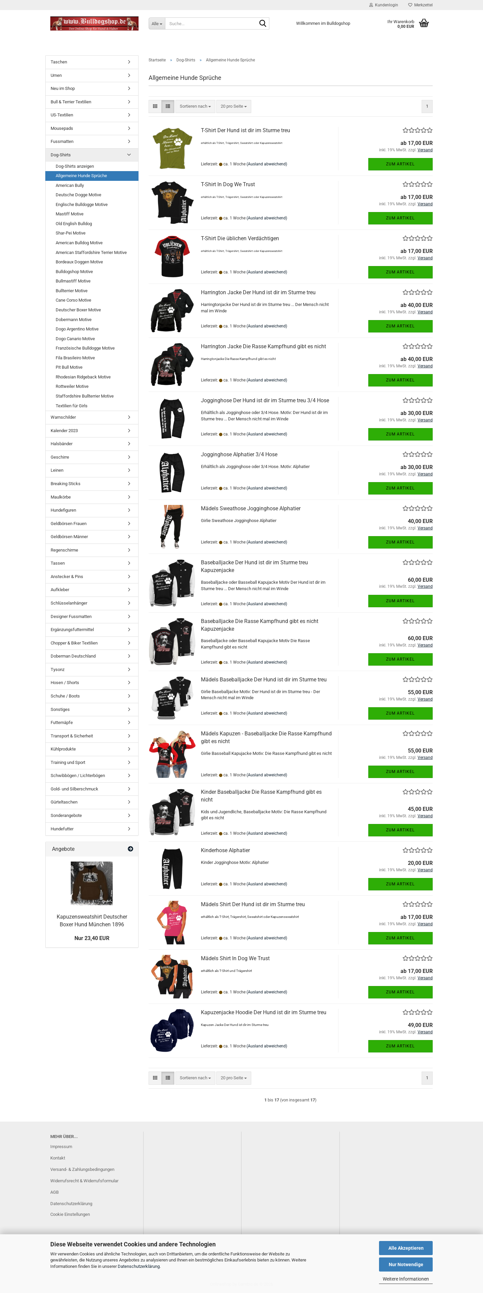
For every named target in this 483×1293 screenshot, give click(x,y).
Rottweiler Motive (72, 386)
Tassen (58, 563)
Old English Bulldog (74, 223)
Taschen (59, 61)
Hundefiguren (63, 510)
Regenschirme (64, 550)
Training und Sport (68, 762)
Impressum (61, 1146)
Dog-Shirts (61, 154)
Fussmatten (62, 141)
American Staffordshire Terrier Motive (91, 252)
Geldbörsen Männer (69, 536)
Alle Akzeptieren (406, 1248)
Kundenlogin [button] (383, 5)
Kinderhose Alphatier (225, 850)
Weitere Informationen (406, 1279)
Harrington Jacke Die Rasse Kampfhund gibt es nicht (263, 346)
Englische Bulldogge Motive (82, 204)
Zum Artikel (400, 164)
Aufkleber (60, 589)
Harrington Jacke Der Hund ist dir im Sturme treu (258, 292)
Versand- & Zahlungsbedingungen (82, 1169)
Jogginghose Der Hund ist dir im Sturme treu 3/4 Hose (265, 400)
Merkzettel (420, 5)
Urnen (56, 75)
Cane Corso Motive (73, 300)
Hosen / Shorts (65, 682)
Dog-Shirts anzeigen (75, 166)
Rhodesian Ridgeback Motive (83, 376)
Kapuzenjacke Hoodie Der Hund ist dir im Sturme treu (263, 1012)
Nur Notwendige (406, 1264)
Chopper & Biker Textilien (74, 642)
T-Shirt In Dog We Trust (228, 184)
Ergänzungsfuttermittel (72, 629)
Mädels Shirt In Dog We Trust (235, 958)
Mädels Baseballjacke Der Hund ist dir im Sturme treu (264, 679)
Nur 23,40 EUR (91, 938)
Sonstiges (60, 709)
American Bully (70, 185)
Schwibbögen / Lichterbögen (78, 775)
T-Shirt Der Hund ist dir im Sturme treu (245, 130)
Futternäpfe (62, 722)
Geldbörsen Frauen (69, 523)
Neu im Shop (63, 88)
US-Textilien (62, 114)
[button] (155, 106)
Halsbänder (61, 443)
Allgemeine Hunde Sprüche (81, 175)
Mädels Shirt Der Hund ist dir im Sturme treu (253, 904)
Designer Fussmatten (71, 616)
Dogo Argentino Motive (77, 328)
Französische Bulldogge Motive (85, 348)
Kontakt (57, 1157)
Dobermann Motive (74, 319)
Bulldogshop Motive (74, 271)
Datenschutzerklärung (139, 1266)
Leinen (57, 470)
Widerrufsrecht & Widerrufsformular (84, 1180)
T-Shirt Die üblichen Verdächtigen (240, 238)
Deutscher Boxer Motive (78, 309)
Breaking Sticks (65, 483)
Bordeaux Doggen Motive (79, 261)
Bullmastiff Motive (73, 280)
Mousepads (62, 128)
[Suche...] (157, 23)
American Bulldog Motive (79, 242)
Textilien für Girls (72, 405)
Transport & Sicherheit (72, 735)
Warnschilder (63, 417)
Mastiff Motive (70, 213)
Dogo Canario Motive (75, 338)
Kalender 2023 (64, 430)
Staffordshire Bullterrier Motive (85, 396)
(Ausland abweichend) (267, 164)
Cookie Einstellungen (70, 1214)
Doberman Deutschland (73, 656)
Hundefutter (62, 828)
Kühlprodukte (63, 749)
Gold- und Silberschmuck (74, 788)
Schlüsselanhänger (69, 603)
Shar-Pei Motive (71, 233)
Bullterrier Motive (72, 290)
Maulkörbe (61, 497)
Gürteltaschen (64, 802)
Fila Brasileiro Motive (75, 357)
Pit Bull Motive (69, 367)
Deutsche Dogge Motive (78, 194)
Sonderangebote (66, 815)
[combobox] (195, 106)
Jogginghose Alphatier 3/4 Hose (239, 454)
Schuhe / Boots (65, 696)
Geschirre (60, 457)
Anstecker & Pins (67, 576)
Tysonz (57, 669)
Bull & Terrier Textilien (71, 101)
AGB (54, 1192)
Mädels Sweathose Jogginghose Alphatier (251, 508)
